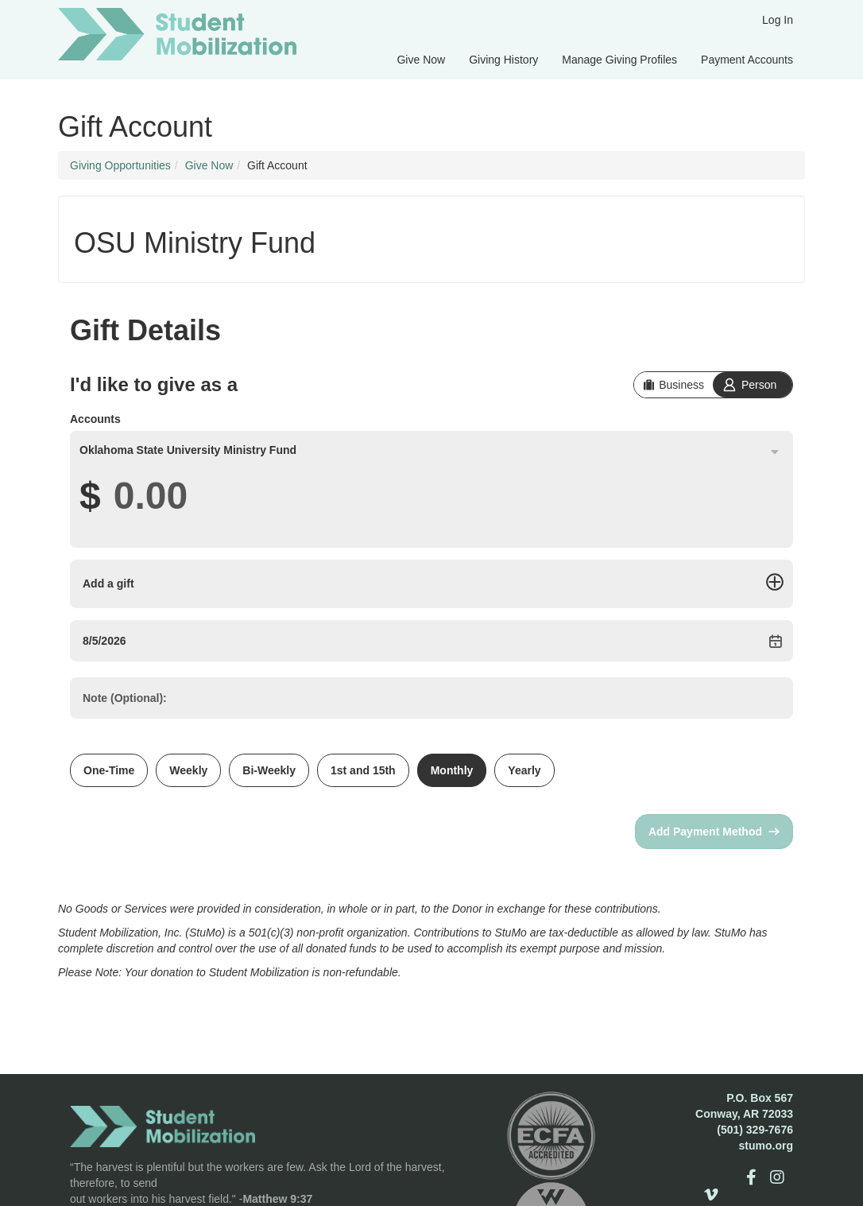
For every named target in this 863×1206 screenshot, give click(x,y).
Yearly (524, 770)
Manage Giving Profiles (619, 59)
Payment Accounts (747, 59)
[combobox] (431, 450)
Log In (777, 20)
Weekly (188, 770)
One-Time (108, 770)
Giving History (503, 59)
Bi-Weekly (269, 770)
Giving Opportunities (120, 165)
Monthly (452, 770)
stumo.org (766, 1145)
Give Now (421, 59)
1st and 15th (363, 770)
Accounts (95, 419)
